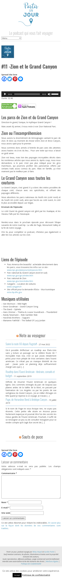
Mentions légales (52, 561)
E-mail (5, 507)
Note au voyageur (32, 335)
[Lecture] (5, 94)
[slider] (27, 94)
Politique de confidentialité (36, 575)
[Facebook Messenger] (20, 78)
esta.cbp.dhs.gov (14, 292)
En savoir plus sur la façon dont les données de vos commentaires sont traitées (31, 525)
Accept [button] (17, 575)
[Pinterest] (15, 78)
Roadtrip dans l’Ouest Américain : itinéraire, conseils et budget (30, 374)
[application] (31, 94)
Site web (5, 513)
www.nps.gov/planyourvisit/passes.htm (24, 270)
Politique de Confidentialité (31, 564)
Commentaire (9, 473)
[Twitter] (9, 78)
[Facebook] (4, 78)
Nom (4, 502)
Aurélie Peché (49, 552)
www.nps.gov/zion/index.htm (20, 281)
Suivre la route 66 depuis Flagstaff (21, 344)
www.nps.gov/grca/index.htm (20, 275)
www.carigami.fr (14, 286)
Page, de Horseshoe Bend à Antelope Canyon (26, 399)
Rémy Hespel (37, 552)
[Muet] (49, 94)
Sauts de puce (32, 437)
